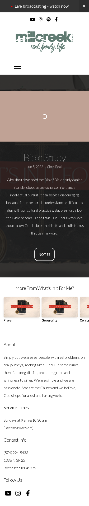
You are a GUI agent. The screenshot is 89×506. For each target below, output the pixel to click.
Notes (44, 254)
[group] (22, 311)
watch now (59, 6)
